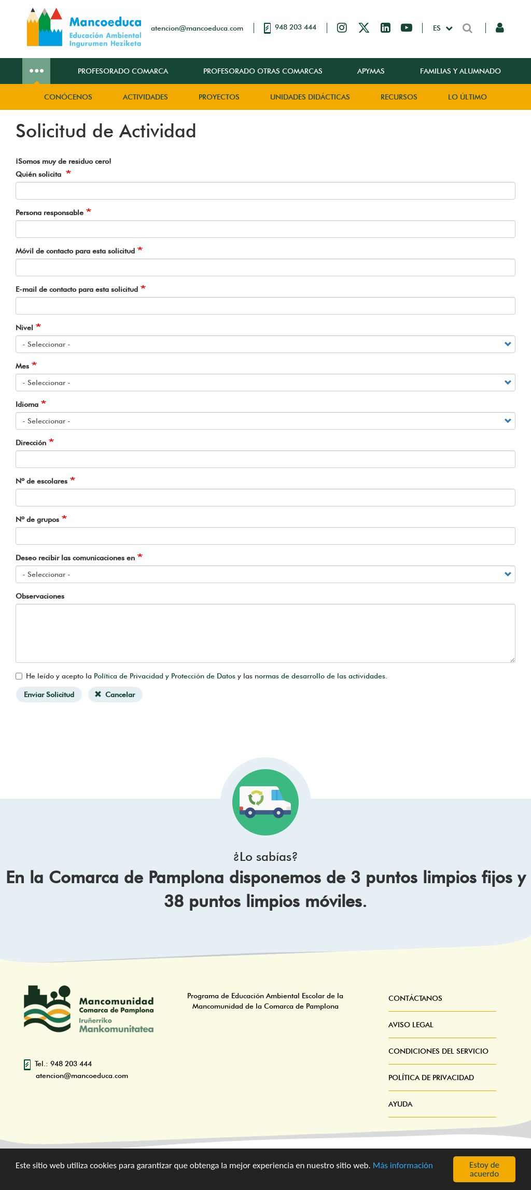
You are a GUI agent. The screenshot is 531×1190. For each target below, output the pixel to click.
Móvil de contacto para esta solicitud (75, 251)
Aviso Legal (411, 1025)
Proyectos (219, 97)
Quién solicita (39, 174)
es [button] (438, 28)
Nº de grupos (37, 519)
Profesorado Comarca (123, 71)
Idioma (27, 404)
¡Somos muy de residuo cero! (63, 161)
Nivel (24, 327)
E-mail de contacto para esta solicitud (77, 289)
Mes (22, 366)
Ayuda (400, 1104)
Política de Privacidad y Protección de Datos (164, 676)
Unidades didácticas (310, 97)
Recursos (399, 97)
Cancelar (114, 694)
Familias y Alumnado (460, 71)
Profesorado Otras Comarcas (263, 71)
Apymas (371, 71)
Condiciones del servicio (438, 1051)
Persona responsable (49, 212)
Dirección (31, 442)
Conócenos (68, 97)
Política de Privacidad (431, 1077)
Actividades (145, 97)
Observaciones (40, 596)
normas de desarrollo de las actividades (320, 676)
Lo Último (467, 97)
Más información (403, 1165)
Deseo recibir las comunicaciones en (75, 558)
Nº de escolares (41, 481)
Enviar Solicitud (49, 694)
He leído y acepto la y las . (201, 676)
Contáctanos (415, 998)
